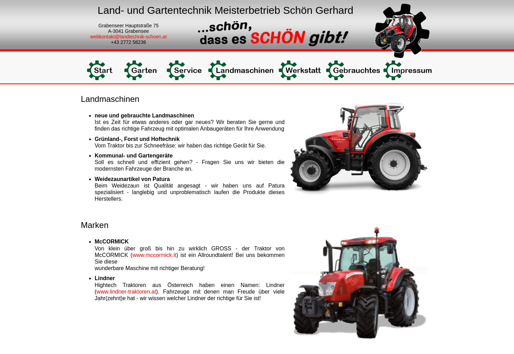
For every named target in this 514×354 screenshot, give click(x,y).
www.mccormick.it (154, 255)
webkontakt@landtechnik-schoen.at (128, 36)
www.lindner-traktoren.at (126, 292)
